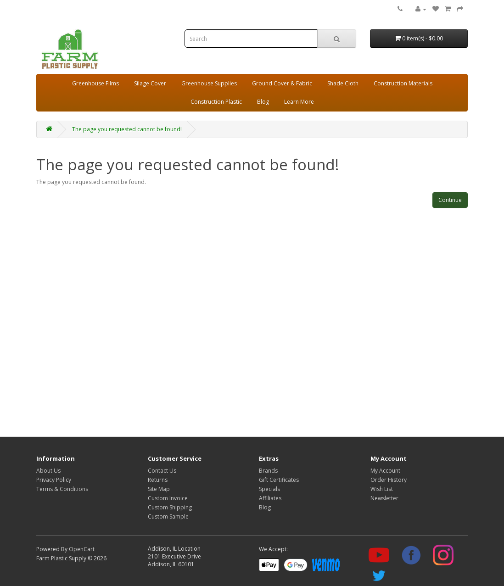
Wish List (381, 489)
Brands (268, 470)
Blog (263, 102)
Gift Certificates (279, 480)
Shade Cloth (342, 83)
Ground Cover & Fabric (282, 83)
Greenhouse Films (95, 83)
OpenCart (82, 549)
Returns (158, 480)
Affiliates (270, 498)
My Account (385, 470)
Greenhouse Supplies (209, 83)
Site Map (159, 489)
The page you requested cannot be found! (127, 129)
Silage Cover (150, 83)
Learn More (299, 102)
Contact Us (162, 470)
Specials (269, 489)
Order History (388, 480)
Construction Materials (403, 83)
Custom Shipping (170, 507)
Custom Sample (168, 516)
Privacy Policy (53, 480)
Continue (450, 200)
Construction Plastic (216, 102)
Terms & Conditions (62, 489)
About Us (48, 470)
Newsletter (384, 498)
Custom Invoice (168, 498)
